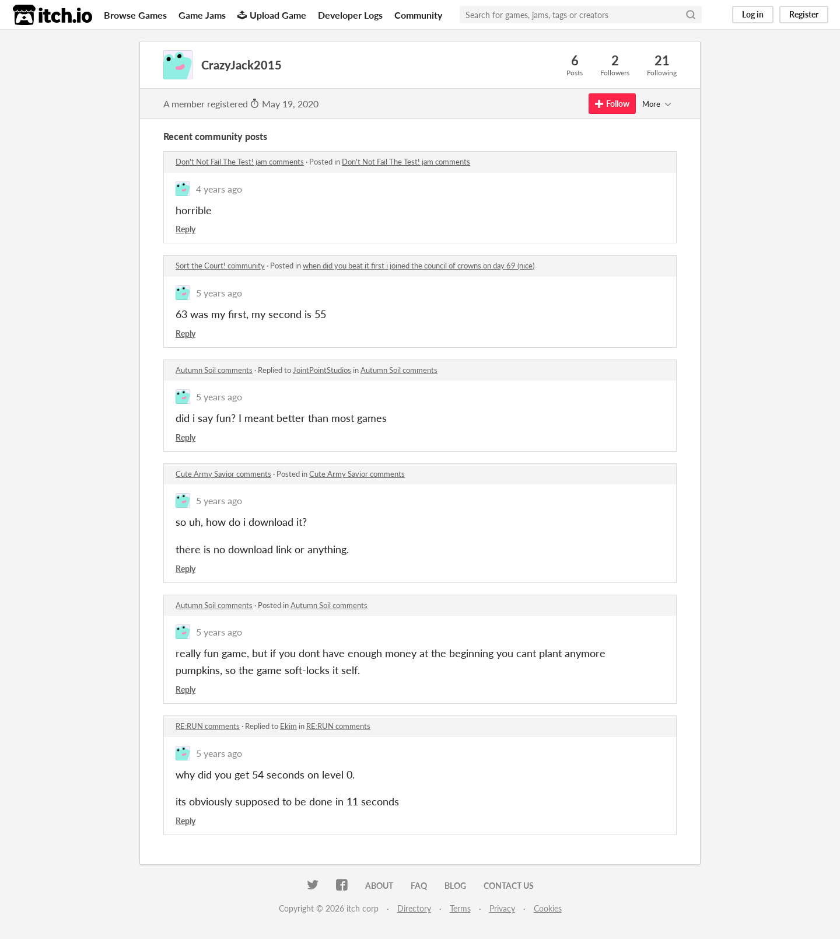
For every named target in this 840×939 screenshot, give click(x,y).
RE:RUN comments (208, 726)
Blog (455, 886)
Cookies (548, 908)
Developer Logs (350, 14)
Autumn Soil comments (214, 370)
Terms (460, 908)
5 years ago (219, 292)
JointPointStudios (322, 370)
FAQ (419, 886)
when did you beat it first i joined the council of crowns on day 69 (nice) (418, 265)
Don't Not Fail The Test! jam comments (240, 161)
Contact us (509, 886)
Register (803, 14)
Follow (612, 104)
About (379, 886)
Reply (185, 229)
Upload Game (271, 14)
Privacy (502, 908)
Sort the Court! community (220, 265)
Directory (414, 908)
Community (418, 14)
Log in (753, 14)
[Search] (691, 14)
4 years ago (219, 188)
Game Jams (202, 14)
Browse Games (135, 14)
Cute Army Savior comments (223, 474)
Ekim (288, 726)
